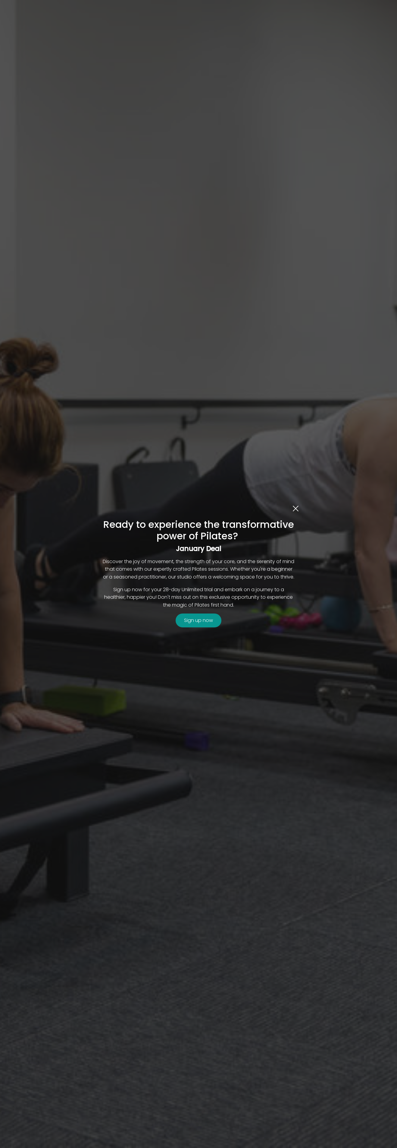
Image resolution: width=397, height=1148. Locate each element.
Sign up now (198, 620)
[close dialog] (295, 508)
